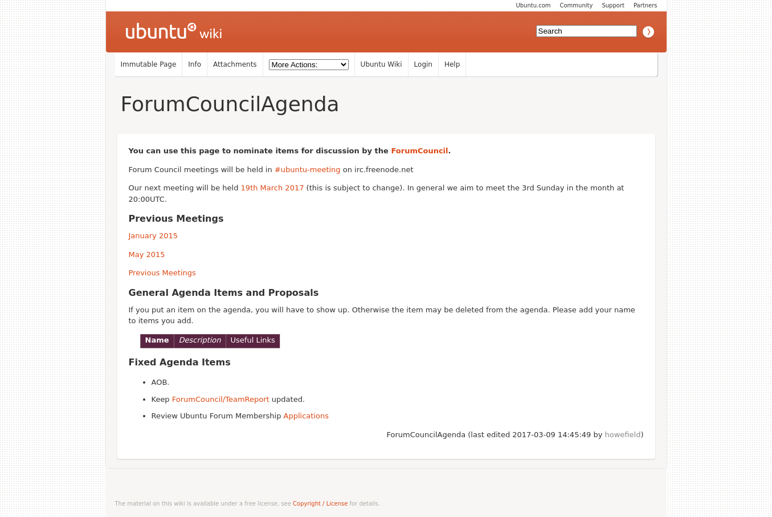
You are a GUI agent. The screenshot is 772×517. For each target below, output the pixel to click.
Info (194, 64)
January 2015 (153, 235)
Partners (645, 5)
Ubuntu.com (533, 5)
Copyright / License (320, 503)
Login (423, 64)
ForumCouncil (419, 150)
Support (613, 5)
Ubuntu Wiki (381, 64)
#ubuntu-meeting (308, 169)
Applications (306, 416)
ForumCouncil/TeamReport (220, 399)
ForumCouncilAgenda (230, 104)
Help (452, 64)
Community (576, 5)
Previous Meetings (162, 272)
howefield (623, 434)
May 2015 (147, 254)
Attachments (235, 64)
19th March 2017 (272, 188)
